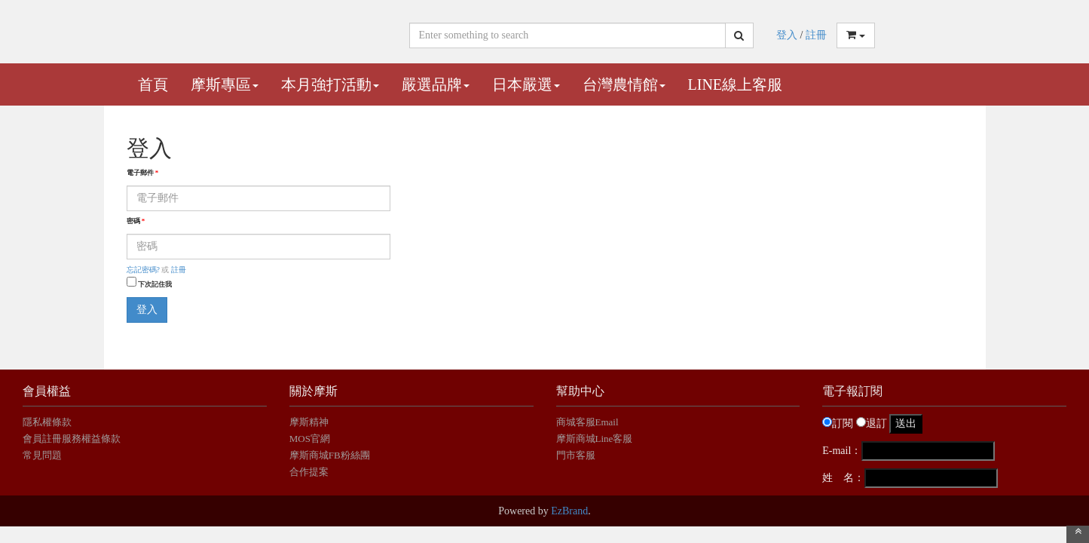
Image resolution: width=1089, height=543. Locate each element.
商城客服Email (588, 422)
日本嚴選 (526, 84)
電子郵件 (143, 172)
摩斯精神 (309, 422)
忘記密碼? (143, 269)
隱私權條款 (47, 422)
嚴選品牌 (436, 84)
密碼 (136, 221)
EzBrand (569, 511)
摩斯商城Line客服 (594, 438)
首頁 (153, 84)
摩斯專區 (224, 84)
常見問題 (42, 455)
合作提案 (309, 471)
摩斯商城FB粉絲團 (329, 455)
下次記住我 (155, 284)
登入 (786, 35)
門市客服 (575, 455)
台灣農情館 (624, 84)
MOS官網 (309, 438)
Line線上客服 (735, 84)
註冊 (816, 35)
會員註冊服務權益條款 (72, 438)
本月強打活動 (330, 84)
